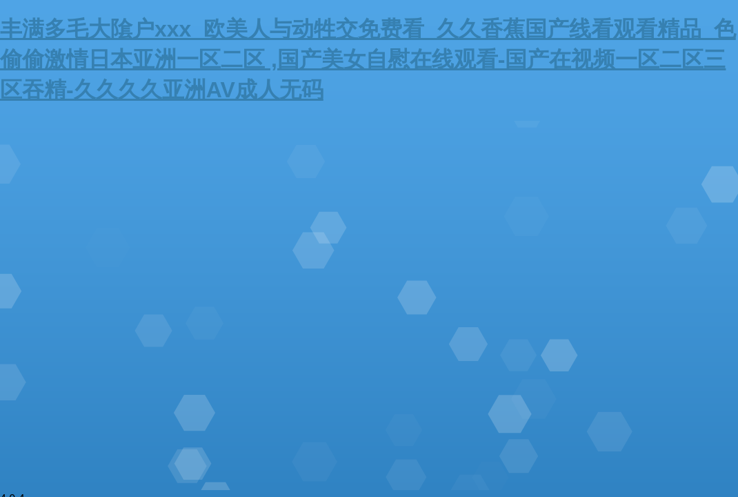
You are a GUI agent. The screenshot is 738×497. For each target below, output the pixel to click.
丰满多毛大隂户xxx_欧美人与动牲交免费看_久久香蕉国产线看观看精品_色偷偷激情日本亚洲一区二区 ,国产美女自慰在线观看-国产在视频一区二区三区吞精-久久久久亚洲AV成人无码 (368, 59)
